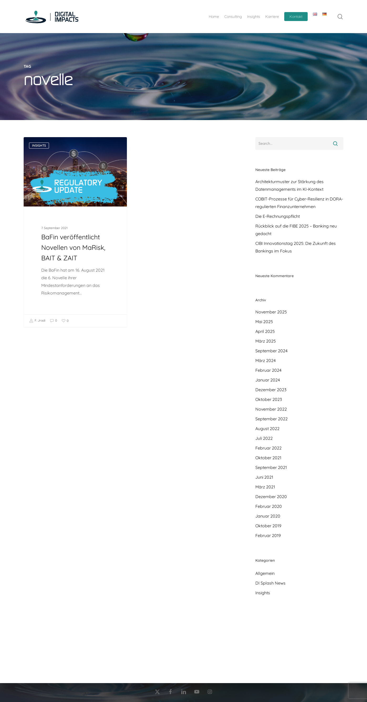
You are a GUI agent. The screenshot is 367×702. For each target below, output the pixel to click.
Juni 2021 (264, 477)
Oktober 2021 (268, 457)
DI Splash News (270, 583)
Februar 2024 (268, 370)
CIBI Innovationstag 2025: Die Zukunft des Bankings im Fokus (295, 247)
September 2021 (271, 467)
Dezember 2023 (270, 389)
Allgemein (265, 573)
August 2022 (267, 428)
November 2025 (271, 311)
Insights (39, 145)
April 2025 (265, 331)
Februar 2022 (268, 448)
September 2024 (271, 350)
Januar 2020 (267, 516)
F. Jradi (37, 320)
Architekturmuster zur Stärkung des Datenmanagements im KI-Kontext (289, 185)
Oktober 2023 (268, 399)
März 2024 (265, 360)
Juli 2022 (264, 438)
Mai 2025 (264, 321)
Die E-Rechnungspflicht (277, 216)
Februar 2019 (268, 535)
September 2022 (271, 418)
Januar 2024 (267, 380)
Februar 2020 (268, 506)
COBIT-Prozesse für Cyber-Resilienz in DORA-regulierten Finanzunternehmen (299, 202)
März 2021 (265, 486)
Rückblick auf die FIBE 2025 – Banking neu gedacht (296, 229)
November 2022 (271, 409)
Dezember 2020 (271, 496)
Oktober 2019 (268, 525)
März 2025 (265, 341)
